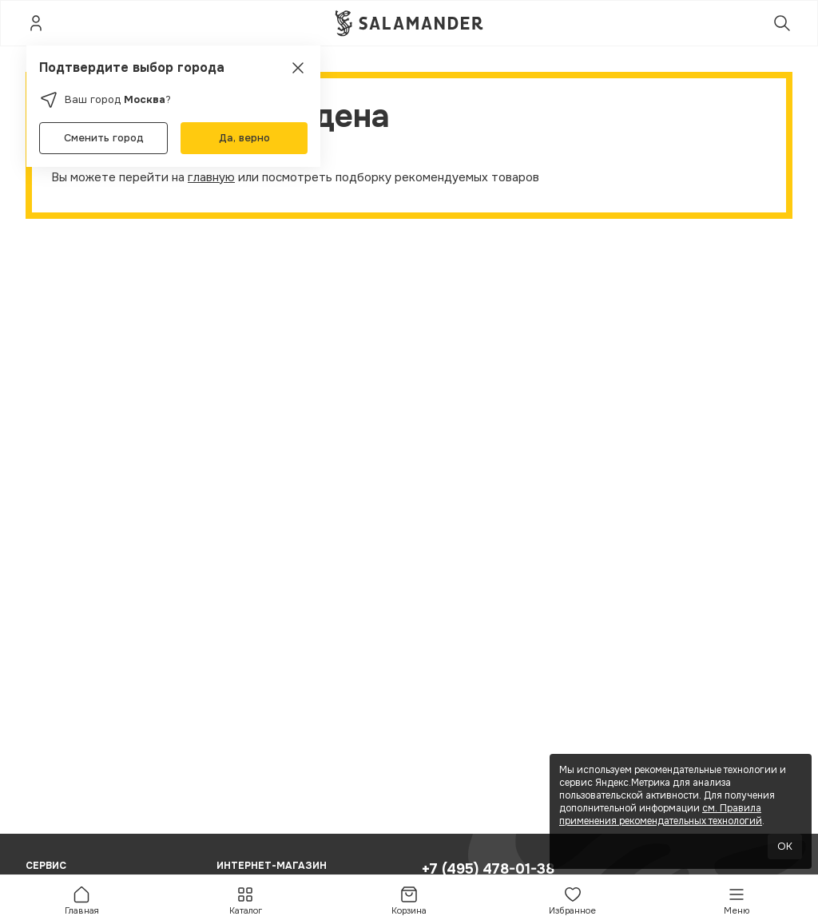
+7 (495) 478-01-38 (488, 869)
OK (784, 846)
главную (211, 177)
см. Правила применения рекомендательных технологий (660, 814)
